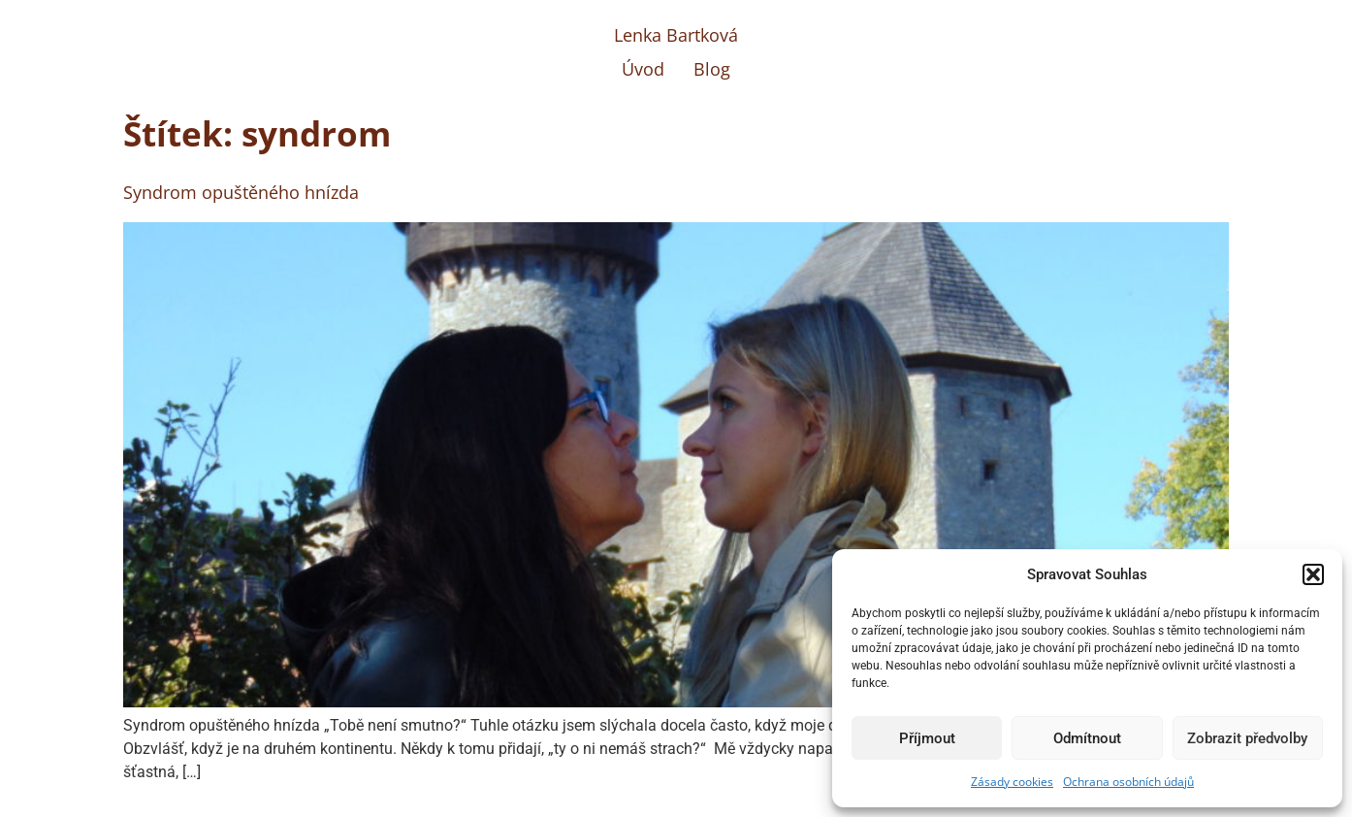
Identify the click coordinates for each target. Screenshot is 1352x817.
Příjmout (927, 738)
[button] (1313, 574)
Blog (711, 69)
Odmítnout (1087, 738)
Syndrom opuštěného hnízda (241, 192)
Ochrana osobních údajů (1128, 781)
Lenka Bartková (676, 35)
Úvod (643, 69)
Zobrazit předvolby (1247, 738)
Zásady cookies (1012, 781)
